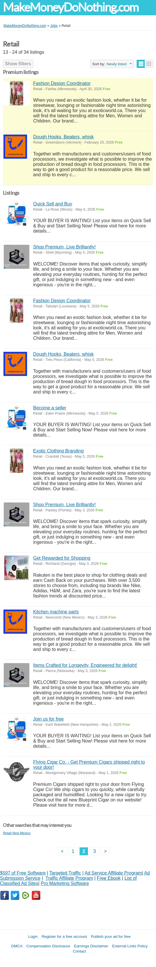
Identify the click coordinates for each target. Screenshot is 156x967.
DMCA (16, 946)
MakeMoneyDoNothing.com (70, 7)
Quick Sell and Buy (52, 203)
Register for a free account (64, 936)
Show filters (18, 63)
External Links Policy (130, 946)
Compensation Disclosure (48, 946)
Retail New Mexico (17, 833)
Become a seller (49, 407)
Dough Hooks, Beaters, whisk (63, 136)
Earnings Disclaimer (91, 946)
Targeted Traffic (65, 873)
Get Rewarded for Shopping (61, 558)
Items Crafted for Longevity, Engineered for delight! (85, 665)
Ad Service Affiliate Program (113, 873)
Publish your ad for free (111, 936)
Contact (79, 951)
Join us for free (48, 719)
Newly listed (117, 64)
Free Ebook (109, 878)
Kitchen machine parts (56, 611)
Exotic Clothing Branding (58, 450)
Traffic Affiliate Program (69, 878)
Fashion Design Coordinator (62, 83)
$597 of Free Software (23, 873)
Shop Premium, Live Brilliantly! (64, 246)
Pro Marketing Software (65, 883)
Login (33, 936)
